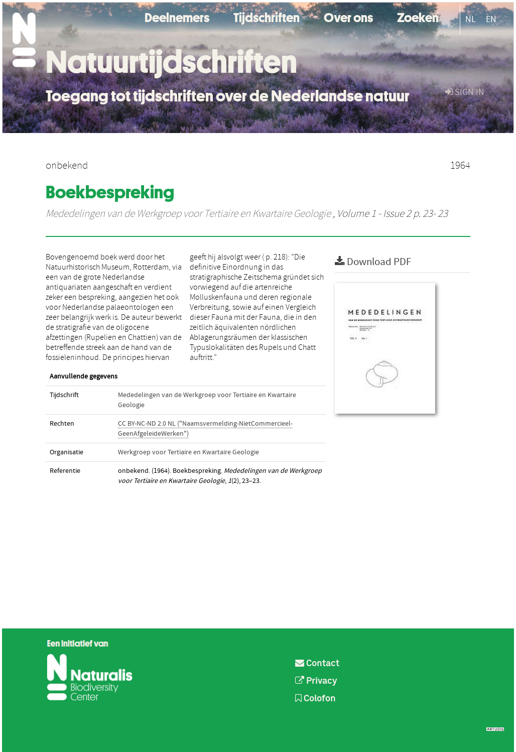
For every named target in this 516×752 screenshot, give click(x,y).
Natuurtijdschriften (171, 61)
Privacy (316, 681)
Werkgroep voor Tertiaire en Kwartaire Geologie (188, 452)
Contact (317, 663)
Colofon (315, 698)
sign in (464, 92)
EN (491, 19)
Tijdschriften (266, 16)
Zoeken (418, 16)
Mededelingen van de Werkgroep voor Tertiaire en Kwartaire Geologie (188, 214)
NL (470, 19)
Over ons (348, 16)
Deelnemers (177, 16)
